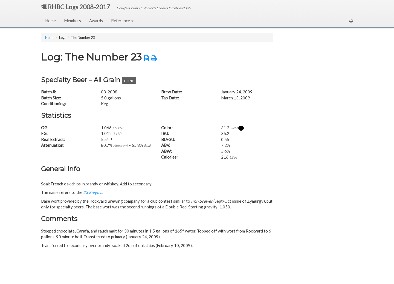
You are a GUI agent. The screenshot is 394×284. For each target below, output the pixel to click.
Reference (122, 20)
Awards (96, 20)
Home (50, 20)
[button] (351, 20)
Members (72, 20)
